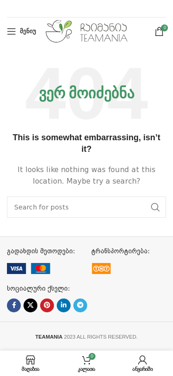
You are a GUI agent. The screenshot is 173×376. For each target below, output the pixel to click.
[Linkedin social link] (64, 305)
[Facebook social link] (14, 305)
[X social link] (30, 305)
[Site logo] (86, 31)
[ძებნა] (86, 207)
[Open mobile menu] (21, 31)
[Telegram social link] (80, 305)
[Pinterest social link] (47, 305)
